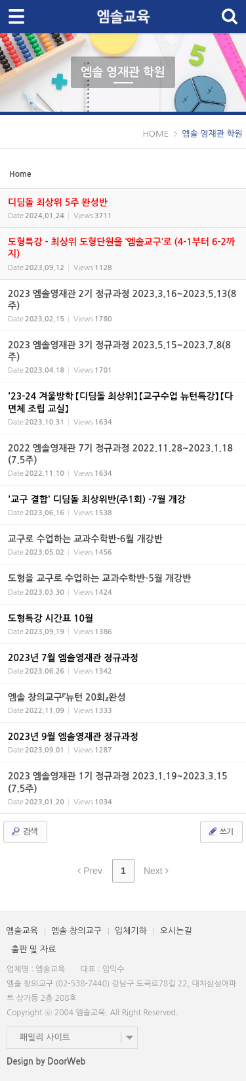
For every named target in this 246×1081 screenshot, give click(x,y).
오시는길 (176, 931)
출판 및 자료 (33, 949)
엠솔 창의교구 (76, 931)
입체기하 (131, 931)
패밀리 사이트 (45, 1037)
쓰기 (220, 831)
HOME (155, 133)
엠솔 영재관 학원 (123, 72)
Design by (46, 1061)
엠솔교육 (22, 931)
